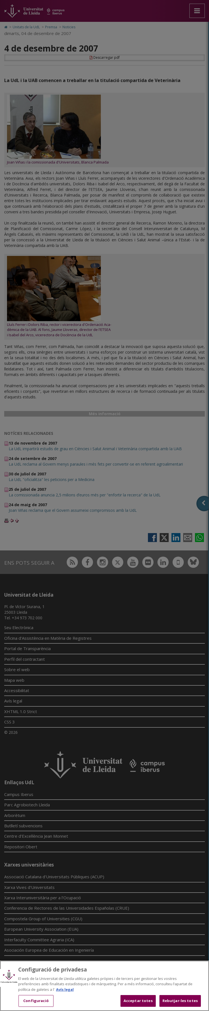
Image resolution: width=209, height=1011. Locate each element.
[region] (104, 986)
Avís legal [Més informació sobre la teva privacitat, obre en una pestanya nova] (65, 989)
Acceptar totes (138, 1000)
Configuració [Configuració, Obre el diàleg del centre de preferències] (36, 1000)
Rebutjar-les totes (180, 1000)
